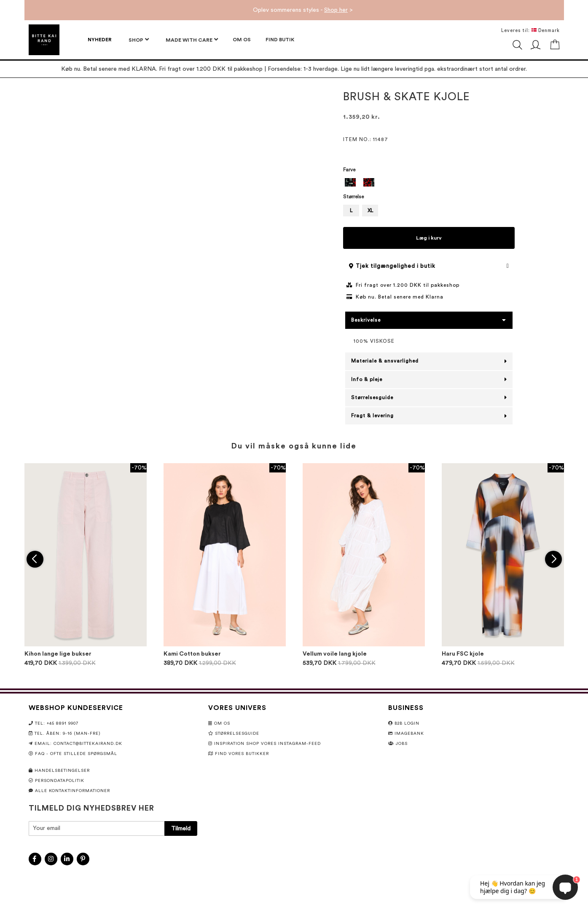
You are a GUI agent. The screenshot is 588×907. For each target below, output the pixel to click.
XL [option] (370, 210)
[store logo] (44, 39)
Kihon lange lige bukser (57, 654)
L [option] (351, 210)
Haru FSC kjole (463, 654)
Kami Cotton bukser (192, 654)
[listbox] (429, 183)
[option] (350, 182)
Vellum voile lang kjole (335, 654)
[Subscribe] (180, 828)
